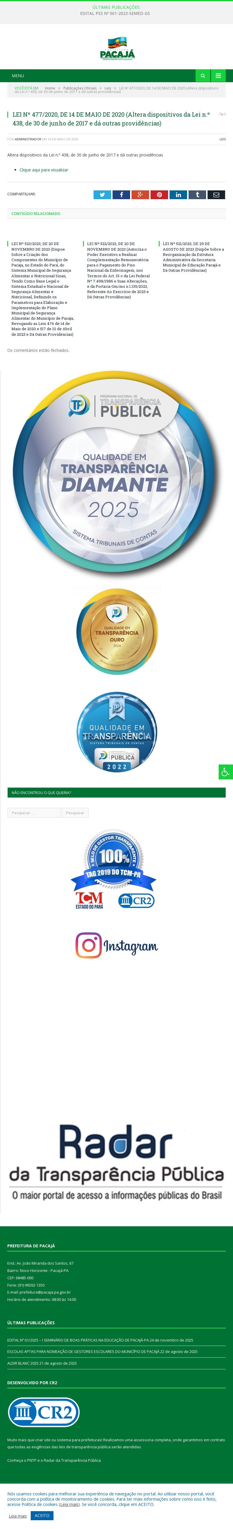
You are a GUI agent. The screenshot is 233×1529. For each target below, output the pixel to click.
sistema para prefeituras (79, 1465)
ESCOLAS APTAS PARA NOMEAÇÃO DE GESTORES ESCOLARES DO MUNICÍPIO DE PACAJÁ (83, 1376)
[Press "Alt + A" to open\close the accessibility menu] (226, 771)
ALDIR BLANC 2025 (23, 1388)
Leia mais (69, 1504)
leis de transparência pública (85, 1472)
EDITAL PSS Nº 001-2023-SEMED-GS (115, 13)
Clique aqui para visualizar (44, 195)
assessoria (143, 1465)
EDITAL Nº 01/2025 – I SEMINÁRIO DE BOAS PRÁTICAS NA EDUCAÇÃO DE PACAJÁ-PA (78, 1365)
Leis (223, 164)
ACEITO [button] (42, 1515)
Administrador (28, 164)
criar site (43, 1465)
